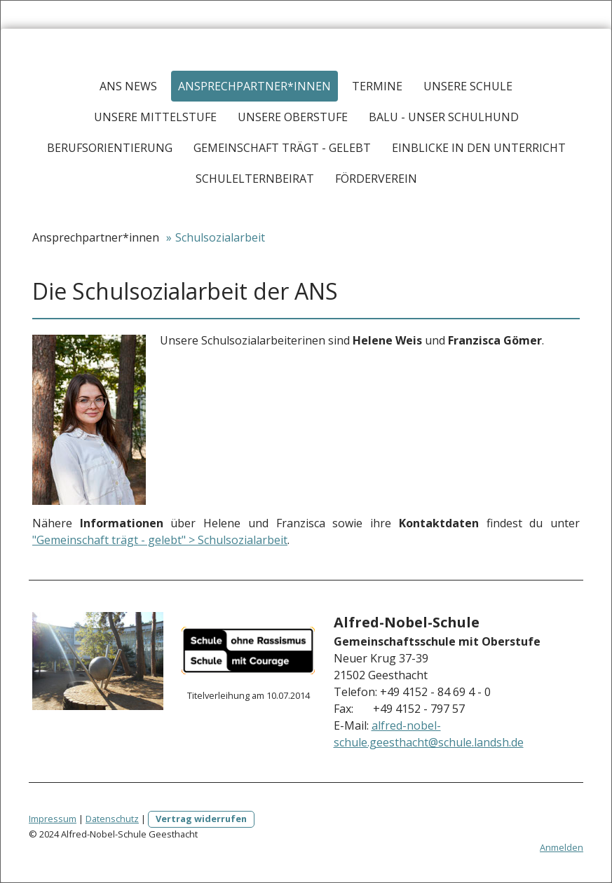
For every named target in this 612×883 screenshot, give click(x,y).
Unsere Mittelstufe (155, 117)
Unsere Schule (467, 86)
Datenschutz (112, 818)
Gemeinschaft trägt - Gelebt (282, 147)
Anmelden (561, 847)
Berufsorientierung (109, 147)
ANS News (128, 86)
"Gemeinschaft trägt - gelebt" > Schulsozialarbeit (159, 540)
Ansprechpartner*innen (254, 86)
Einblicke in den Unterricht (479, 147)
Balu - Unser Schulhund (444, 117)
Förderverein (376, 178)
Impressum (52, 818)
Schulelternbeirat (255, 178)
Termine (377, 86)
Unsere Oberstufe (293, 117)
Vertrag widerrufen (201, 818)
